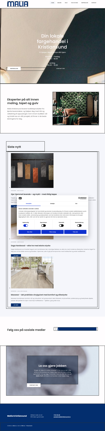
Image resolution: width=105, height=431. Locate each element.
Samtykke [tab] (29, 203)
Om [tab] (76, 203)
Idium (14, 425)
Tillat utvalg (52, 232)
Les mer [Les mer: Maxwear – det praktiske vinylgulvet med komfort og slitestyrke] (16, 305)
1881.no (23, 425)
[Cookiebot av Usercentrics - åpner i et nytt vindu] (79, 198)
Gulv (66, 2)
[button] (14, 68)
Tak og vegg (74, 2)
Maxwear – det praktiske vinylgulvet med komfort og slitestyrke (39, 295)
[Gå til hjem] (17, 6)
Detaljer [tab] (52, 203)
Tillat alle (75, 232)
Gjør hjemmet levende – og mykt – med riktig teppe (34, 194)
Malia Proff (39, 376)
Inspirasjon (84, 2)
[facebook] (57, 328)
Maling (59, 2)
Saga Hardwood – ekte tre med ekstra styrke (30, 245)
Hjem (52, 2)
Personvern (29, 425)
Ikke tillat (29, 232)
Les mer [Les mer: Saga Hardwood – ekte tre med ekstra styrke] (16, 256)
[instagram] (57, 330)
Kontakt (94, 2)
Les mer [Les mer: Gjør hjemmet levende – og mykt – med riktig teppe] (16, 206)
